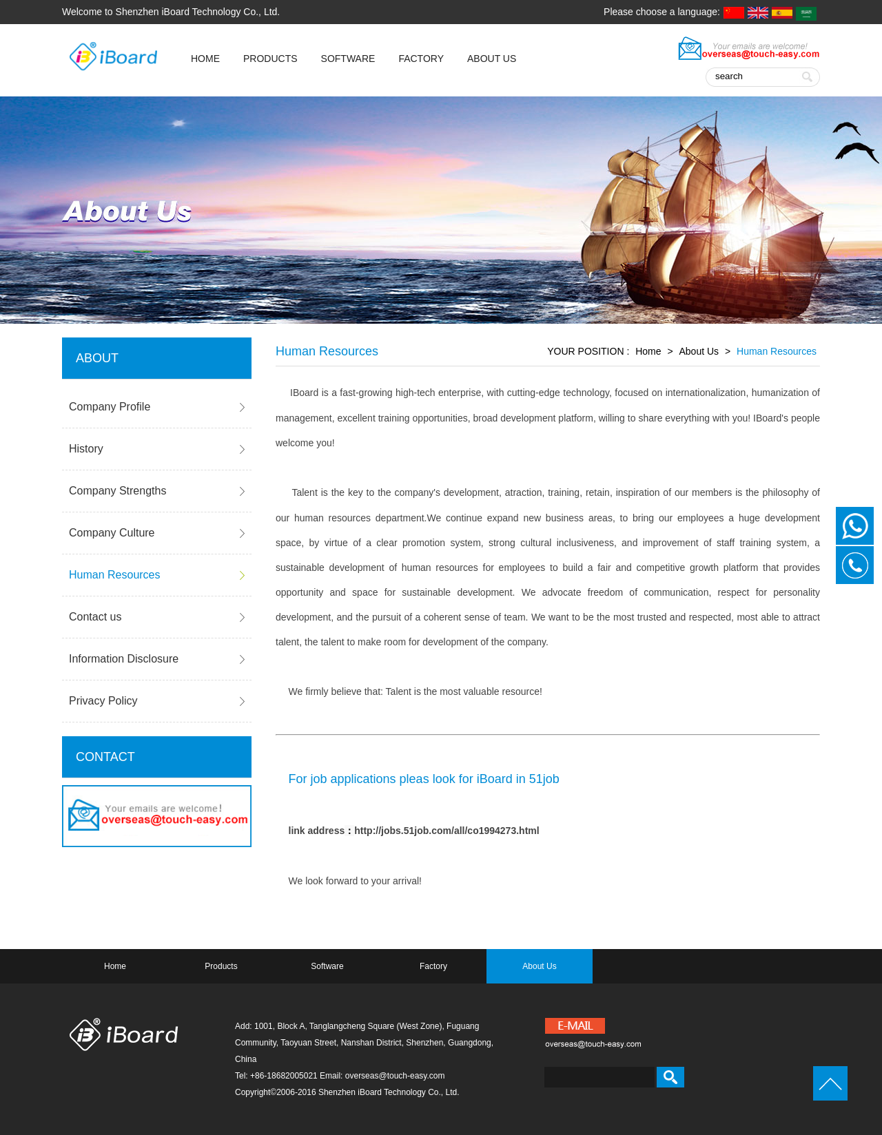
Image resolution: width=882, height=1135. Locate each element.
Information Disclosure (123, 659)
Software (348, 58)
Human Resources (115, 575)
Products (270, 58)
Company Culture (112, 533)
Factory (421, 58)
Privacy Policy (103, 701)
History (86, 449)
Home (648, 351)
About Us (491, 58)
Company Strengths (117, 491)
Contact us (95, 617)
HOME (205, 58)
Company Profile (109, 407)
